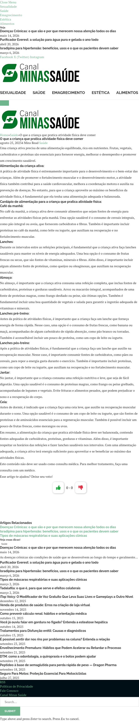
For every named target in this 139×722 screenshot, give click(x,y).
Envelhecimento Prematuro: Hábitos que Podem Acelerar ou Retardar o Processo (60, 648)
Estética (5, 19)
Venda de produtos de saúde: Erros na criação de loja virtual (45, 605)
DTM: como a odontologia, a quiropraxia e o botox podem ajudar (48, 656)
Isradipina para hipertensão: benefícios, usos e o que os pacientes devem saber (59, 48)
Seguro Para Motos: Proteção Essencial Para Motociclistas (43, 673)
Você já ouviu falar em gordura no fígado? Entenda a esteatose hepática (54, 622)
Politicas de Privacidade (16, 686)
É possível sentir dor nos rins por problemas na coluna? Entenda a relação (55, 639)
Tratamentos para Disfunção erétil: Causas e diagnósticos (43, 631)
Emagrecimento (11, 15)
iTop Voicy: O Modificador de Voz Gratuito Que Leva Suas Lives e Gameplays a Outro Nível (66, 597)
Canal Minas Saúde (13, 695)
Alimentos (7, 23)
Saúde (4, 11)
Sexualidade (8, 6)
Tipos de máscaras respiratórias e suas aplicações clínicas (43, 535)
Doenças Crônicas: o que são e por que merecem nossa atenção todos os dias (58, 31)
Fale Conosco (9, 690)
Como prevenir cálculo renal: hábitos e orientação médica (43, 613)
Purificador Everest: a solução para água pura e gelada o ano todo (49, 39)
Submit (10, 711)
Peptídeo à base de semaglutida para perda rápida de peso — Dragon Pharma (58, 665)
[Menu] (4, 103)
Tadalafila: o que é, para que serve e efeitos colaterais (40, 588)
